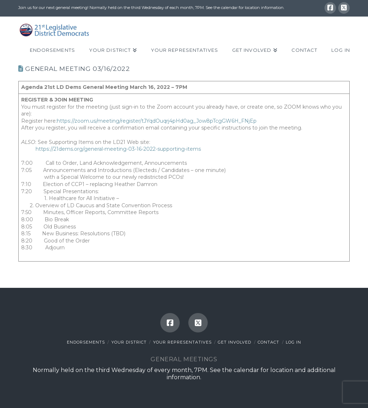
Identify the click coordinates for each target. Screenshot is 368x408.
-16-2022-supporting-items (168, 149)
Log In (293, 342)
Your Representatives (182, 342)
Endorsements (86, 342)
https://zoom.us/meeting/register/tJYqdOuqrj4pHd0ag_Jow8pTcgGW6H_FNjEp (157, 121)
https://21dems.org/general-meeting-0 (84, 149)
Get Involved (234, 342)
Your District (129, 342)
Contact (268, 342)
